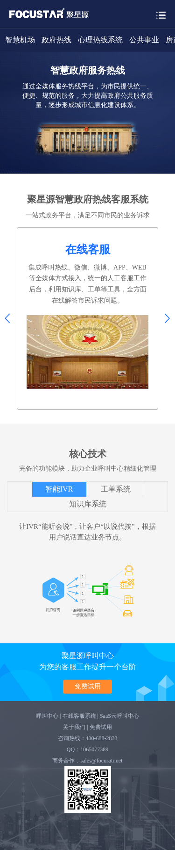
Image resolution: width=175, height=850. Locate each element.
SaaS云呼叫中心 (119, 716)
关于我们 (74, 727)
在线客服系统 (79, 716)
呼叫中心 (47, 716)
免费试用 (88, 686)
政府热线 (56, 40)
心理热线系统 (100, 40)
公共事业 (144, 40)
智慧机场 (20, 40)
